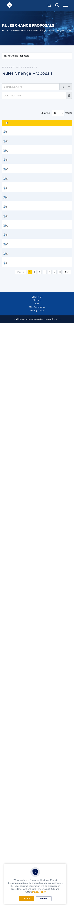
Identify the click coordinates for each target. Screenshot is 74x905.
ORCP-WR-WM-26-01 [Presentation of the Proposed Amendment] (22, 170)
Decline (43, 898)
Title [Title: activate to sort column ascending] (17, 126)
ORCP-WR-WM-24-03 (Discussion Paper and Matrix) (21, 721)
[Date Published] (34, 95)
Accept (27, 898)
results (68, 113)
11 (60, 854)
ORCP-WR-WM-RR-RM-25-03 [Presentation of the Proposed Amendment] (22, 281)
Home (5, 30)
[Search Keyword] (31, 86)
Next (67, 854)
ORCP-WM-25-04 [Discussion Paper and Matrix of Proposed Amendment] (22, 346)
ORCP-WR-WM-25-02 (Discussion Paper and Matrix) (21, 467)
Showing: (45, 113)
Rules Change (39, 30)
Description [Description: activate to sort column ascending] (43, 126)
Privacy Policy (38, 892)
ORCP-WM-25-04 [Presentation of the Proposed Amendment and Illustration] (22, 411)
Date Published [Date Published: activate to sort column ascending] (62, 125)
